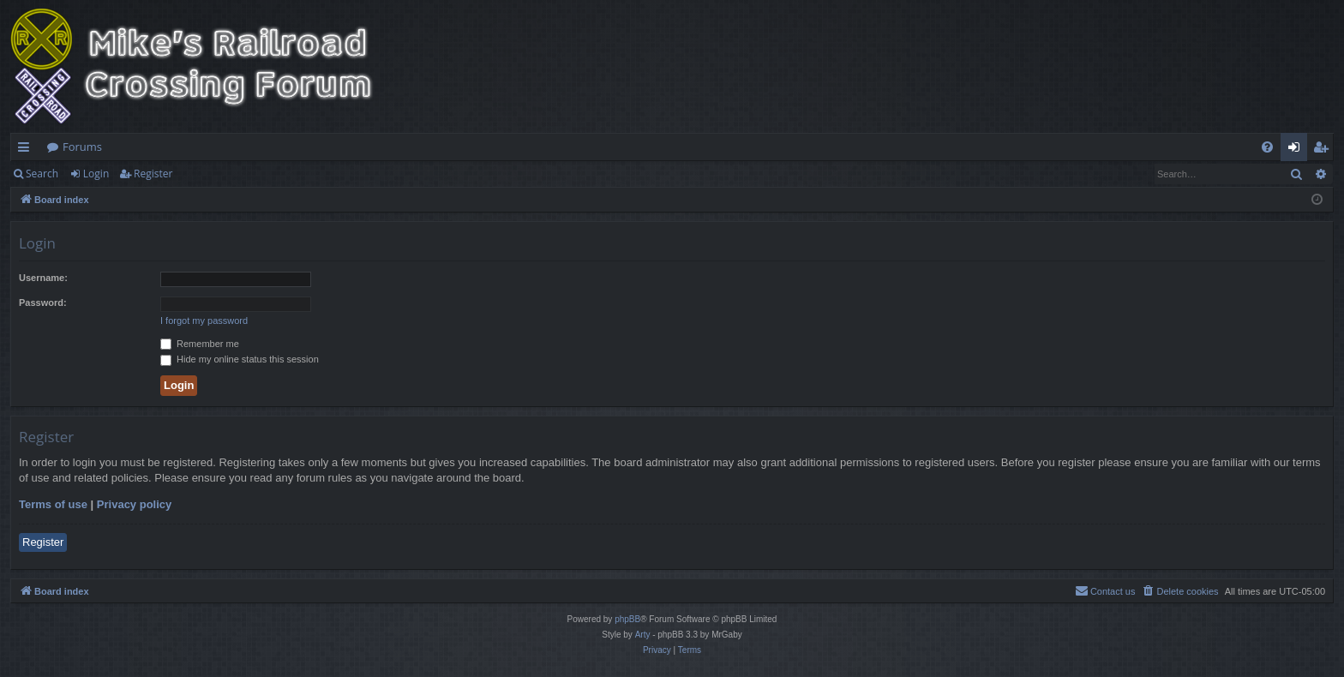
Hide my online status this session (239, 359)
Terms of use (53, 504)
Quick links (27, 150)
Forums (82, 146)
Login (96, 173)
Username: (43, 278)
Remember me (199, 343)
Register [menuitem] (1324, 150)
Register (153, 173)
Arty (643, 634)
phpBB (627, 619)
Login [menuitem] (1297, 150)
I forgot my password (204, 320)
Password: (43, 302)
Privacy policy (134, 504)
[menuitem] (1267, 147)
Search (42, 173)
